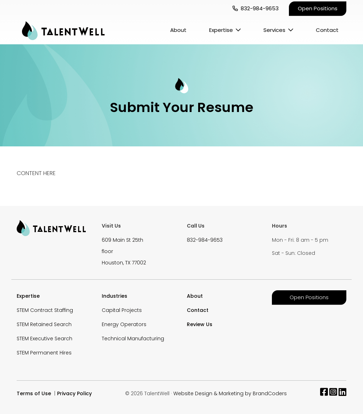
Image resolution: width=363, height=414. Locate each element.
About (178, 30)
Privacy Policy (74, 393)
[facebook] (324, 393)
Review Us (199, 324)
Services (274, 30)
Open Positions (317, 8)
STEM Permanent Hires (44, 352)
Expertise (221, 30)
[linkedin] (342, 393)
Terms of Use (34, 393)
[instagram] (333, 393)
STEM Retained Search (44, 324)
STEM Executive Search (44, 338)
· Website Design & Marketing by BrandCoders (229, 393)
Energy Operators (124, 324)
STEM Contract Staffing (45, 310)
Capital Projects (122, 310)
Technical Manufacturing (133, 338)
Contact (327, 30)
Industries (114, 296)
